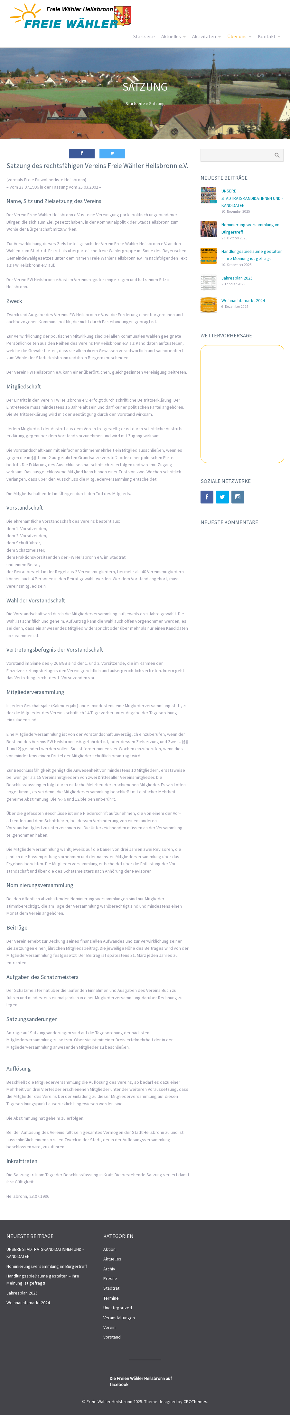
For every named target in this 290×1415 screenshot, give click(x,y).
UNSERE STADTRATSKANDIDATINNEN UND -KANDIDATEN (252, 198)
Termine (111, 1298)
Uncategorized (117, 1308)
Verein (109, 1327)
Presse (110, 1278)
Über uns (237, 36)
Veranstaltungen (119, 1318)
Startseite (144, 36)
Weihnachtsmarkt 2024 (243, 300)
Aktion (109, 1249)
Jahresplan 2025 (237, 278)
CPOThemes (195, 1401)
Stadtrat (111, 1288)
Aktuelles (171, 36)
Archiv (109, 1269)
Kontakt (267, 36)
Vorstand (112, 1337)
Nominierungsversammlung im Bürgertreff (46, 1266)
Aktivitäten (204, 36)
